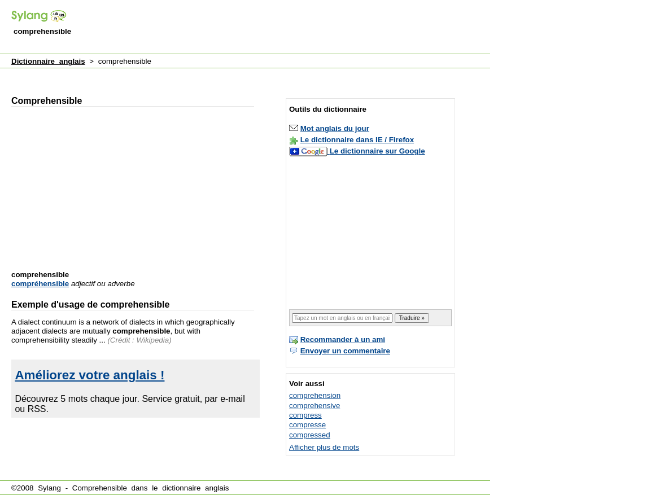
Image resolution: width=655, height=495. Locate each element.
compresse (307, 424)
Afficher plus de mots (324, 447)
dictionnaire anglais (195, 488)
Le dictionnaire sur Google (377, 151)
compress (305, 415)
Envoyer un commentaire (345, 351)
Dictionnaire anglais (48, 61)
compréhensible (40, 283)
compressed (309, 435)
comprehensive (314, 405)
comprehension (314, 395)
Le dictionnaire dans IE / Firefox (357, 139)
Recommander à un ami (342, 339)
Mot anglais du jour (334, 128)
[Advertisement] (284, 27)
